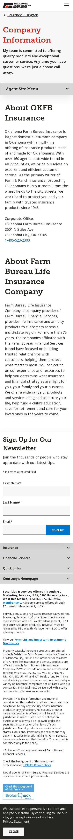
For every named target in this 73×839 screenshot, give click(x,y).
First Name (12, 483)
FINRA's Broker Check (37, 765)
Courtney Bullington (22, 15)
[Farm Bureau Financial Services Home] (23, 5)
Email (7, 521)
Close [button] (13, 831)
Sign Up (58, 530)
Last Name (12, 502)
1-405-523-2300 (17, 240)
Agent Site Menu (22, 88)
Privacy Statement (16, 821)
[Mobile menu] (66, 5)
